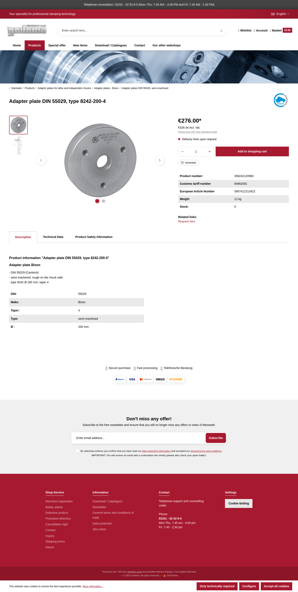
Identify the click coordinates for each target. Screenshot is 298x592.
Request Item (186, 221)
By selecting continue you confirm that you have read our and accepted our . (151, 451)
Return (50, 547)
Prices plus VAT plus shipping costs (197, 131)
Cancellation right (57, 524)
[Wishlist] (244, 30)
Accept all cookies (276, 586)
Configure (249, 586)
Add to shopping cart (252, 151)
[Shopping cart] (280, 30)
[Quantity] (196, 152)
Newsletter (99, 507)
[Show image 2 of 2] (103, 201)
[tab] (23, 237)
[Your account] (261, 30)
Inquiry (50, 536)
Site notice (99, 529)
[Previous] (41, 160)
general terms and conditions (206, 451)
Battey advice (54, 507)
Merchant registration (59, 501)
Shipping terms (55, 541)
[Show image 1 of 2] (97, 201)
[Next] (160, 160)
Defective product (57, 512)
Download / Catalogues (108, 501)
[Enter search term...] (142, 30)
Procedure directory (58, 518)
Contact (50, 530)
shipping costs (134, 571)
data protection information (156, 451)
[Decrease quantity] (182, 152)
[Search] (221, 30)
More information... (93, 586)
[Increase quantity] (209, 152)
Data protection (102, 523)
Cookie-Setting (238, 503)
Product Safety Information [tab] (94, 237)
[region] (88, 160)
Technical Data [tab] (53, 237)
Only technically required (217, 586)
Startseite (15, 88)
